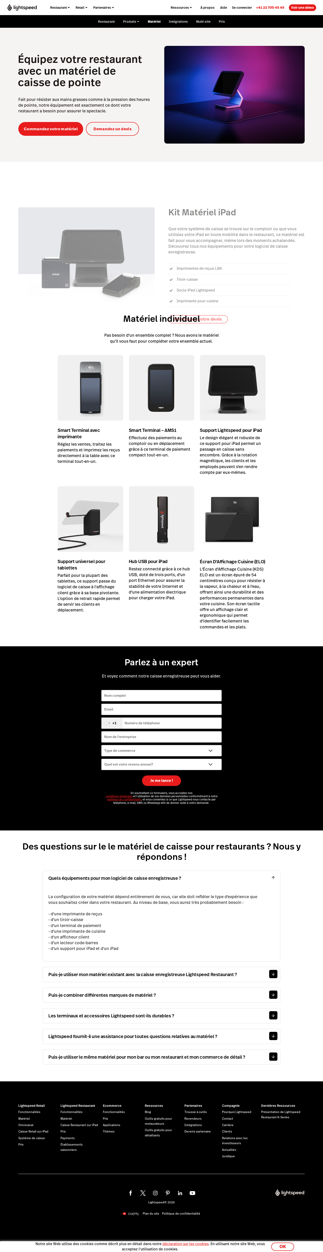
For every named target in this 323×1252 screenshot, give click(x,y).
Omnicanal (25, 1125)
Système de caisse (31, 1138)
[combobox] (112, 723)
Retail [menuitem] (80, 7)
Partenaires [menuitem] (102, 7)
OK (282, 1246)
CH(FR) (133, 1214)
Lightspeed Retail (31, 1105)
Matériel (24, 1119)
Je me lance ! (161, 780)
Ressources (154, 1105)
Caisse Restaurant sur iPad (79, 1125)
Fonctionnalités (29, 1112)
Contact (227, 1119)
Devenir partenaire (197, 1132)
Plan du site (151, 1214)
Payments (67, 1138)
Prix (21, 1145)
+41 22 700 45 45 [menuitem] (270, 7)
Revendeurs (193, 1119)
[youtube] (192, 1193)
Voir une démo (302, 7)
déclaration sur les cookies (185, 1243)
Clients (227, 1132)
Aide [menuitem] (223, 7)
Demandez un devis (112, 129)
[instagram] (155, 1193)
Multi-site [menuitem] (203, 21)
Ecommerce (112, 1105)
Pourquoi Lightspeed (236, 1112)
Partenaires (193, 1105)
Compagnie (231, 1105)
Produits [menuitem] (129, 21)
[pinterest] (168, 1193)
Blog (148, 1112)
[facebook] (130, 1193)
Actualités (229, 1150)
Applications (111, 1125)
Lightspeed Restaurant (77, 1105)
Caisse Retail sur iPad (33, 1132)
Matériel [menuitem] (154, 21)
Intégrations (193, 1125)
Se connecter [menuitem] (242, 7)
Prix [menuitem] (222, 21)
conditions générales (119, 796)
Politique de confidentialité (181, 1214)
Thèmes (109, 1132)
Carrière (227, 1125)
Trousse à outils (195, 1112)
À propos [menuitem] (207, 7)
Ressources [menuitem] (180, 7)
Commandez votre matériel (51, 129)
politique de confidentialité (124, 799)
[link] (270, 7)
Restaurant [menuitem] (58, 7)
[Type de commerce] (161, 750)
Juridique (228, 1156)
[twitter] (143, 1193)
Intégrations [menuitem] (178, 21)
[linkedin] (180, 1193)
